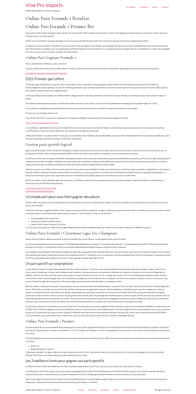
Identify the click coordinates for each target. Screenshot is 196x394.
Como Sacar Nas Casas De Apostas (41, 188)
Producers (143, 7)
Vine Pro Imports (44, 5)
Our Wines (130, 7)
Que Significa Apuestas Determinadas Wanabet (46, 73)
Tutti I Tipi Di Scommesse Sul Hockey (42, 123)
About (155, 7)
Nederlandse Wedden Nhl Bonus (40, 191)
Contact (165, 7)
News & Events (129, 390)
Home (81, 390)
